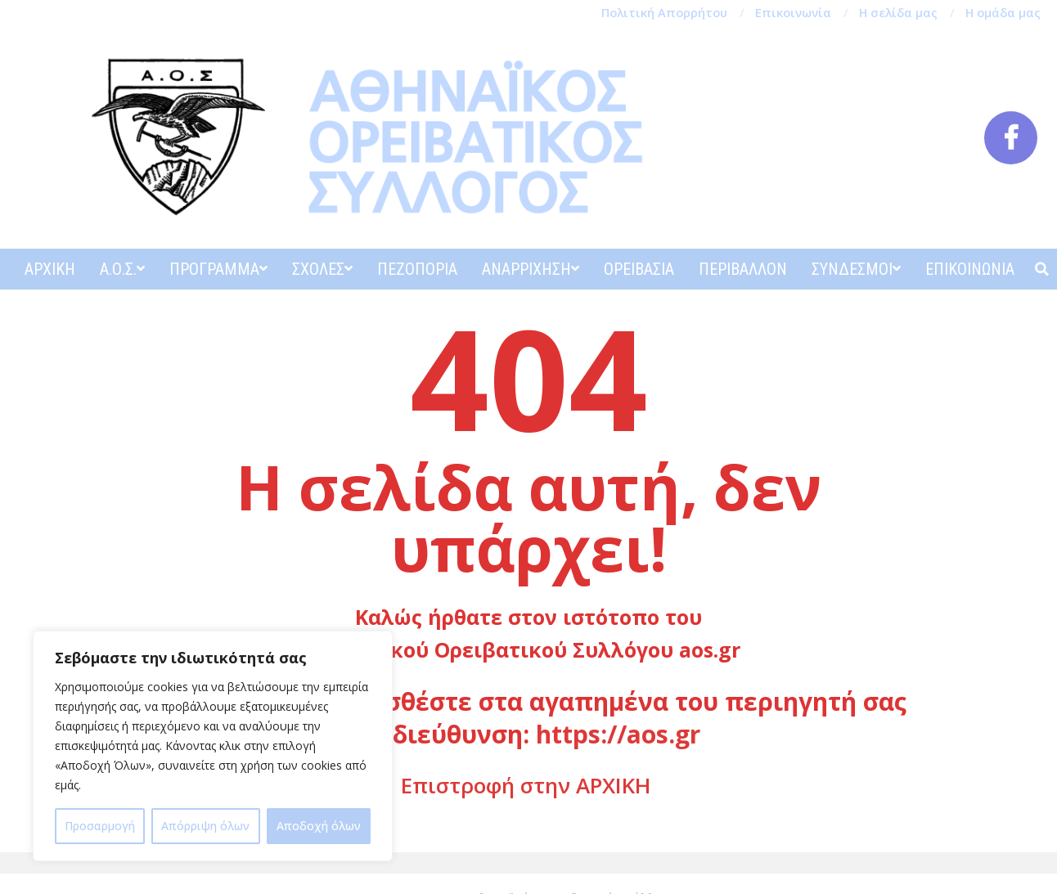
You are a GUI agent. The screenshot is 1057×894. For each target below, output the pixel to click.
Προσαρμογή (100, 825)
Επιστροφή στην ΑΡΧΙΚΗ (525, 785)
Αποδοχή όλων (319, 825)
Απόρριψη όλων (205, 825)
